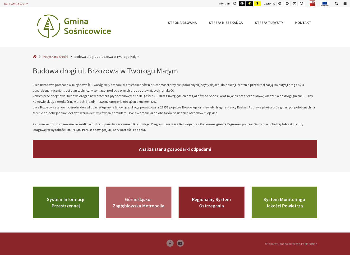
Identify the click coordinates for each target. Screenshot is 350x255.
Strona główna (182, 22)
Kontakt (303, 22)
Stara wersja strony (16, 3)
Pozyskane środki (55, 56)
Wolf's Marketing (306, 244)
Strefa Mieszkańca (226, 22)
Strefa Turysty (269, 22)
